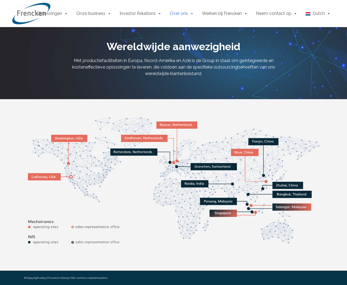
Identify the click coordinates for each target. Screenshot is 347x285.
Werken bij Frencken (225, 13)
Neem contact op (276, 13)
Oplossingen (52, 13)
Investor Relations (141, 13)
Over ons (182, 13)
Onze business (93, 13)
